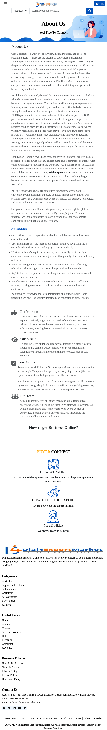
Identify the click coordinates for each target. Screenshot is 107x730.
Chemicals (7, 593)
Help (4, 636)
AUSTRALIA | (13, 718)
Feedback (7, 639)
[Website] (9, 708)
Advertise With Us (11, 632)
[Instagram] (14, 708)
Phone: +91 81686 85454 (15, 698)
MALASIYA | (51, 718)
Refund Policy (9, 675)
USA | (72, 718)
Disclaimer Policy (11, 679)
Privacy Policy (9, 671)
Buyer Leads (8, 600)
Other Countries (93, 718)
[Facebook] (4, 708)
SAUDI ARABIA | (32, 718)
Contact (6, 628)
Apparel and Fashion (13, 585)
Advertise (7, 647)
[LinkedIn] (25, 708)
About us (6, 624)
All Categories (9, 596)
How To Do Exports (12, 663)
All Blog (6, 604)
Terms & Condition (12, 667)
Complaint (7, 643)
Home (5, 620)
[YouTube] (20, 708)
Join (100, 4)
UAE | (79, 718)
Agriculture (8, 581)
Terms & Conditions (54, 728)
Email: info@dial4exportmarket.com (21, 702)
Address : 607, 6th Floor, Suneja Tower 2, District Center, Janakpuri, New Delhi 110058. (48, 694)
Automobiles (9, 589)
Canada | (64, 718)
